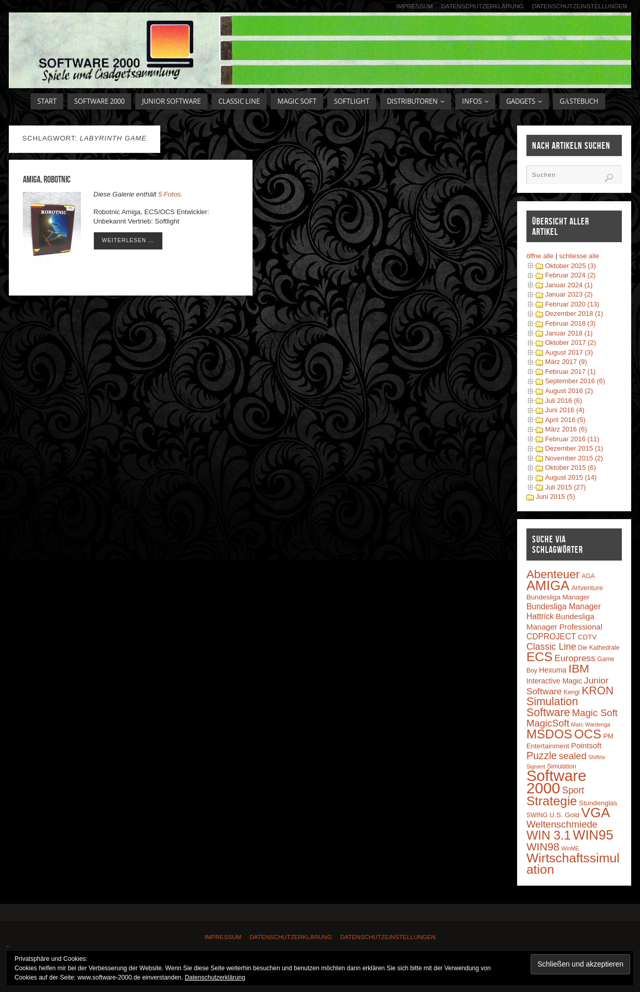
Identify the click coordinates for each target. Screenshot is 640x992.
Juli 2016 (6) (563, 400)
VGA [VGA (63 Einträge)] (595, 812)
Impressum (414, 6)
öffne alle (540, 256)
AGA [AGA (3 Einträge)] (588, 576)
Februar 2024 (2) (570, 275)
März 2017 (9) (566, 362)
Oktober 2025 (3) (570, 266)
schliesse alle (579, 256)
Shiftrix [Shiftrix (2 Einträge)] (596, 757)
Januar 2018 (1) (569, 333)
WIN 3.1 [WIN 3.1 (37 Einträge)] (548, 835)
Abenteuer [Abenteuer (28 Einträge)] (553, 574)
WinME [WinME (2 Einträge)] (570, 848)
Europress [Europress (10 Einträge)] (574, 658)
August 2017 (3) (569, 352)
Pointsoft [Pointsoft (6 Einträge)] (586, 745)
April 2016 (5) (565, 420)
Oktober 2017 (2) (570, 342)
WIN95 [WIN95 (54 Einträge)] (593, 835)
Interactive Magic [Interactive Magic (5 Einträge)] (554, 681)
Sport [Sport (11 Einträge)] (573, 790)
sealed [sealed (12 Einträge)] (572, 756)
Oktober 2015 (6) (570, 467)
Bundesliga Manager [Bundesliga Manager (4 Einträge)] (558, 597)
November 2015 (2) (574, 458)
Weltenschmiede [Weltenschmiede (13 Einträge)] (561, 824)
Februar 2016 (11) (572, 439)
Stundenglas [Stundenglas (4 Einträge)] (598, 803)
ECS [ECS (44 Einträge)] (539, 657)
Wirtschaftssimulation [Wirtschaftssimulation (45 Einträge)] (573, 863)
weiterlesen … (128, 240)
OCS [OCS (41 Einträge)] (587, 734)
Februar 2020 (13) (572, 304)
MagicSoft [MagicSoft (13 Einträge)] (547, 723)
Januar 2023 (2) (569, 294)
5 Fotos (169, 194)
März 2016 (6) (566, 429)
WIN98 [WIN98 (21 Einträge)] (543, 847)
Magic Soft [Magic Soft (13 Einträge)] (595, 712)
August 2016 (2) (569, 391)
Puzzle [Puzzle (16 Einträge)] (541, 755)
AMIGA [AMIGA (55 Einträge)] (547, 585)
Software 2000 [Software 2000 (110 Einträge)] (556, 782)
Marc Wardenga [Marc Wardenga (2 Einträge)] (590, 724)
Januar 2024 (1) (569, 285)
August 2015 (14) (571, 477)
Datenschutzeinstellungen (579, 6)
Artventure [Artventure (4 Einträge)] (587, 588)
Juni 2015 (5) (555, 496)
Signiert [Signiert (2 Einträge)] (535, 766)
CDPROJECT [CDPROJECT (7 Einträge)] (551, 636)
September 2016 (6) (575, 381)
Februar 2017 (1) (570, 371)
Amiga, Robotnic (47, 179)
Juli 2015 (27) (565, 487)
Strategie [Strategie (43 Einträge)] (551, 801)
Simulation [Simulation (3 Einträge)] (561, 766)
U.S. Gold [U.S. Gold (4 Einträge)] (564, 815)
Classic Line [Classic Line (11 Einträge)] (551, 646)
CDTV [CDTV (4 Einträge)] (587, 637)
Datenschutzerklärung (482, 6)
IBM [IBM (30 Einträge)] (578, 668)
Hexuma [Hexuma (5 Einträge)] (552, 670)
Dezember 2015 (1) (574, 448)
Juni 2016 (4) (565, 410)
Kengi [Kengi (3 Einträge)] (572, 692)
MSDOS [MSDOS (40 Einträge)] (549, 734)
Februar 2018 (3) (570, 323)
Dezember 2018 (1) (574, 313)
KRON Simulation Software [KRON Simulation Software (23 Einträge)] (570, 701)
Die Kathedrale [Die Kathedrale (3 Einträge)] (598, 647)
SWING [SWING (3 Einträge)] (537, 815)
